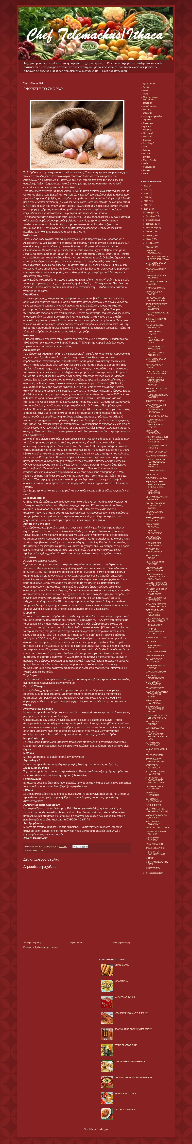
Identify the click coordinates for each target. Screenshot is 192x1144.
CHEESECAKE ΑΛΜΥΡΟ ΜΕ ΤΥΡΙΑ (156, 833)
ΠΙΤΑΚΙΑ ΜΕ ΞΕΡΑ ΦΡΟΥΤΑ (153, 332)
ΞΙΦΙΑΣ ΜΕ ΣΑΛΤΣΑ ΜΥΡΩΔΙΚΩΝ (154, 326)
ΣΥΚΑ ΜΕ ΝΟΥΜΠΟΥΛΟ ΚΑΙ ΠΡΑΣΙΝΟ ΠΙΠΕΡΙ (156, 584)
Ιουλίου (149, 232)
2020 (146, 186)
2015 (146, 205)
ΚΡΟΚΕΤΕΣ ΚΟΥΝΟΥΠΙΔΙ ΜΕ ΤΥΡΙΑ (154, 340)
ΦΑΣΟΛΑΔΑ (150, 641)
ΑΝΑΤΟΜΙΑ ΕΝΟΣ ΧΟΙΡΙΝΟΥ (153, 723)
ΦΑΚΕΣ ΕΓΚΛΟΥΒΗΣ (154, 848)
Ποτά (145, 146)
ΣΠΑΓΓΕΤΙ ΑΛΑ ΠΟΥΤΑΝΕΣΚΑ (153, 683)
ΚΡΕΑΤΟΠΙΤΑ (151, 474)
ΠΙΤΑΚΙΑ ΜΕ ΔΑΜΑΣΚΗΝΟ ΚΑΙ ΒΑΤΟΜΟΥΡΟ (154, 631)
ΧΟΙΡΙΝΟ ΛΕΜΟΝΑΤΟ (155, 471)
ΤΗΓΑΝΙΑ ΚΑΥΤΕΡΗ (154, 625)
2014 (146, 209)
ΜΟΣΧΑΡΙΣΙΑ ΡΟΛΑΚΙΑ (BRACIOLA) (155, 816)
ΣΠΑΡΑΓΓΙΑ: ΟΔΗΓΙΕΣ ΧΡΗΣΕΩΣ (155, 646)
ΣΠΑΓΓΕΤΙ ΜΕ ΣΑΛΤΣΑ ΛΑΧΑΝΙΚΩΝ (155, 360)
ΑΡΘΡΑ (34, 851)
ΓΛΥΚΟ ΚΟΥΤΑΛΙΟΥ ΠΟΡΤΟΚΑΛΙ (154, 660)
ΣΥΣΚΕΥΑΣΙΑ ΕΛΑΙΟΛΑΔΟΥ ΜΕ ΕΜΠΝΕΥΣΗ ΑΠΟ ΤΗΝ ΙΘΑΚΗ (156, 735)
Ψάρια (146, 173)
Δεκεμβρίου (151, 212)
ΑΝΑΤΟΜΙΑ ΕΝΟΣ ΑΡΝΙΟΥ (153, 556)
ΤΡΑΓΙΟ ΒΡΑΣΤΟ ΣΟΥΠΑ (126, 1045)
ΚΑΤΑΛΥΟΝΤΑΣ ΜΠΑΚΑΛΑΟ (152, 525)
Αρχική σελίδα (75, 943)
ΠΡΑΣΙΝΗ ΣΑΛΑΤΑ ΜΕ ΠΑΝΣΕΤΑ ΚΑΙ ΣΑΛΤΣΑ (155, 505)
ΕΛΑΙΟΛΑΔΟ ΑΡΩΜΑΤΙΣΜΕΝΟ (154, 676)
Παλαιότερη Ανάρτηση (120, 943)
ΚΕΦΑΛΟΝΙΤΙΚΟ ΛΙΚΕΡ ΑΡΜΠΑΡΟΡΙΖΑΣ (133, 1029)
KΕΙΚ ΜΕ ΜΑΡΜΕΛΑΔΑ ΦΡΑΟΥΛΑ (130, 1061)
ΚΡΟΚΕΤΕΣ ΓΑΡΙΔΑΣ (155, 401)
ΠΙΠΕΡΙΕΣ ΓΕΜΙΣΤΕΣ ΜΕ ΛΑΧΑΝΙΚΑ (156, 396)
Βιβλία (146, 90)
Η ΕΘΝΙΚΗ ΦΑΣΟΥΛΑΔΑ (156, 637)
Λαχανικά (147, 130)
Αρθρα (146, 87)
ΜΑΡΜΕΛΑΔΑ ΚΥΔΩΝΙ (125, 997)
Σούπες (146, 157)
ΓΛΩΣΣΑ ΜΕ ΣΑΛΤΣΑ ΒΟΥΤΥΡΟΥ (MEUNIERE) (154, 612)
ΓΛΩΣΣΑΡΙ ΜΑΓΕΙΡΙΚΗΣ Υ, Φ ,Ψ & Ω (156, 447)
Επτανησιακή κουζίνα (152, 116)
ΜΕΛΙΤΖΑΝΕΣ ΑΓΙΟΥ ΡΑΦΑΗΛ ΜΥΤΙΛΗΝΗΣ (156, 810)
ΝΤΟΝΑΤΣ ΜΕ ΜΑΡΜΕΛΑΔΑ (152, 432)
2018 (146, 193)
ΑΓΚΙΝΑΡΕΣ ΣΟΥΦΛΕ (155, 288)
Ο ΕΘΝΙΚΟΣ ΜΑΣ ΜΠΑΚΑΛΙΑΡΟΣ (153, 544)
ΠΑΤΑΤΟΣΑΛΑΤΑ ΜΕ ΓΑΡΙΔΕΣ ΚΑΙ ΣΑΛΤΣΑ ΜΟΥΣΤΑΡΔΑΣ (156, 576)
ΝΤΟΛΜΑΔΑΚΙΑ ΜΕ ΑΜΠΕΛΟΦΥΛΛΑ (154, 569)
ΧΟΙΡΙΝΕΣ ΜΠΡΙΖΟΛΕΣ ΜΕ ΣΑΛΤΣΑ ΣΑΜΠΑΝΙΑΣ (156, 306)
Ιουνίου (149, 235)
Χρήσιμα (147, 170)
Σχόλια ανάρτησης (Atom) (46, 947)
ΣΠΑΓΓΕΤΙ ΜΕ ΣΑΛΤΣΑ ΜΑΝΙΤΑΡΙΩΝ (155, 264)
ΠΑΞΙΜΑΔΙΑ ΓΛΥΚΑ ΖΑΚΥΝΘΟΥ (154, 787)
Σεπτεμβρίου (152, 224)
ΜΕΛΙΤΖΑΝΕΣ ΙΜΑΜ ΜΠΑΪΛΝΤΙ (154, 563)
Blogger (104, 1129)
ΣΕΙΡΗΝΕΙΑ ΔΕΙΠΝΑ (154, 728)
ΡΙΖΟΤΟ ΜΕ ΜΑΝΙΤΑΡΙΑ (156, 456)
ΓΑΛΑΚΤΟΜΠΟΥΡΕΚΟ (155, 672)
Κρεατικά (147, 126)
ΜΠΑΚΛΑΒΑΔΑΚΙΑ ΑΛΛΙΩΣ (153, 293)
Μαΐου (149, 239)
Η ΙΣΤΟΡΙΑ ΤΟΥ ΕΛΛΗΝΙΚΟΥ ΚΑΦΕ (155, 853)
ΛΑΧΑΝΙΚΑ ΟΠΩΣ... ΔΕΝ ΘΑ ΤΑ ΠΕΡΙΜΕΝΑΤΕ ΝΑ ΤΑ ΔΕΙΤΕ (156, 439)
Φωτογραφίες (149, 167)
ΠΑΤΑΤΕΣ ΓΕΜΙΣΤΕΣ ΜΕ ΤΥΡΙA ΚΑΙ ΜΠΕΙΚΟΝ (156, 372)
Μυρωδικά (147, 136)
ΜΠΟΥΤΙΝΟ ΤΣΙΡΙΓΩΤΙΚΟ (157, 828)
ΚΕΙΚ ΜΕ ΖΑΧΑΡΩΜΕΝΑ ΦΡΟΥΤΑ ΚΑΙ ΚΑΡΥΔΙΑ (157, 257)
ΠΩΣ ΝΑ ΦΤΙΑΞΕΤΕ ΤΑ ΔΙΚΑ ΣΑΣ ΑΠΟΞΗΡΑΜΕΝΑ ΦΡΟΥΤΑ (155, 423)
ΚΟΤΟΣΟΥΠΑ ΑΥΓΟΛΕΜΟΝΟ (153, 800)
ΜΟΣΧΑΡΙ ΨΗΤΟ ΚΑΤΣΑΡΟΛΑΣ (153, 701)
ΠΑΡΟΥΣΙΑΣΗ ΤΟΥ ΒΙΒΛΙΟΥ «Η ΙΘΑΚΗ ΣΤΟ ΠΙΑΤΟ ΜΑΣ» (155, 484)
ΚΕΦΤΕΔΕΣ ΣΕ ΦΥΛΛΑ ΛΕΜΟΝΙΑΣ (155, 276)
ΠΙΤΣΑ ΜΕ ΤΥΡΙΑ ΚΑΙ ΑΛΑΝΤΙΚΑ (154, 519)
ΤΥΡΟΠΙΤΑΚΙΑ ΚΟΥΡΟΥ (156, 478)
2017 (146, 197)
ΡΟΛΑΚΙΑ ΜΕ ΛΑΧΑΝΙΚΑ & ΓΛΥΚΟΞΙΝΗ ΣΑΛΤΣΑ (156, 694)
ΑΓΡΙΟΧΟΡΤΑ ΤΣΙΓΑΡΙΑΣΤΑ (152, 766)
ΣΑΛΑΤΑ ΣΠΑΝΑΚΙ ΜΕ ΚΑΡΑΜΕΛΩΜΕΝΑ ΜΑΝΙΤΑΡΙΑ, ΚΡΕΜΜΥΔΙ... (155, 463)
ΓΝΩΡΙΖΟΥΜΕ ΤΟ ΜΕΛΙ (156, 651)
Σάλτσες (146, 153)
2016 (146, 201)
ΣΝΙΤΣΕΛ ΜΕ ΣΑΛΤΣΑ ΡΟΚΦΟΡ (155, 666)
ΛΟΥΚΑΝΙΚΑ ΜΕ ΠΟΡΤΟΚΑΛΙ (152, 744)
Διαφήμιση (147, 103)
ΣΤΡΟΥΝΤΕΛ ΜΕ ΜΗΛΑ (156, 452)
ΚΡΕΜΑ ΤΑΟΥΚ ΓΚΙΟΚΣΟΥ (152, 839)
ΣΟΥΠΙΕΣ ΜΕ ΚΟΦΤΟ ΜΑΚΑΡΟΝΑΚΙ (155, 347)
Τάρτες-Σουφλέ (149, 160)
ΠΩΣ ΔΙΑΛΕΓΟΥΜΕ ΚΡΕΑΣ (154, 366)
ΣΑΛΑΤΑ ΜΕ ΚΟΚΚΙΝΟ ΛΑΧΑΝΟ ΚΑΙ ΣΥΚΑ (155, 605)
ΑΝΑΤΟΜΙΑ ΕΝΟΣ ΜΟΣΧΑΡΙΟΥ (153, 822)
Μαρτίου (150, 247)
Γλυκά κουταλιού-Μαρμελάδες (150, 98)
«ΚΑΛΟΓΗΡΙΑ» (121, 981)
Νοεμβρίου (151, 216)
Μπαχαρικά (148, 133)
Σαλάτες (146, 150)
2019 (146, 189)
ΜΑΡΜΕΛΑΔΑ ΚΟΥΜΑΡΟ (126, 1093)
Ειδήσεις (147, 110)
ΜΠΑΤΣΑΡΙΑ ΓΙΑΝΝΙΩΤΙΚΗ (152, 794)
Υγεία (145, 163)
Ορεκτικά (147, 140)
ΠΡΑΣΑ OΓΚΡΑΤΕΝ (154, 755)
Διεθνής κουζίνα (150, 106)
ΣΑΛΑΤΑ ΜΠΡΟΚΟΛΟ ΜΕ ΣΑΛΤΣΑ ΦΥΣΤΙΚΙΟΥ (156, 620)
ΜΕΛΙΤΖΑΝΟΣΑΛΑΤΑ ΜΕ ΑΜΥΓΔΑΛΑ (156, 498)
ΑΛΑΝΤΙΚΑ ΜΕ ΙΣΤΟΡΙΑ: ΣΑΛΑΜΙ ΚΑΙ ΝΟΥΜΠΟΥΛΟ (156, 591)
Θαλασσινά (148, 123)
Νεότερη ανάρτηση (32, 943)
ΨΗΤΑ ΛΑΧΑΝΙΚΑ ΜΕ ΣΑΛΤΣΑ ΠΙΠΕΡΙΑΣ (155, 299)
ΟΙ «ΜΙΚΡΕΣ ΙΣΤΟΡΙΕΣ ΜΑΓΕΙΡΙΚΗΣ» (155, 599)
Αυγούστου (151, 228)
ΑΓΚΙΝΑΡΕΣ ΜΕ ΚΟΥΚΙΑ (156, 416)
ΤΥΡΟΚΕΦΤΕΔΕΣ (153, 805)
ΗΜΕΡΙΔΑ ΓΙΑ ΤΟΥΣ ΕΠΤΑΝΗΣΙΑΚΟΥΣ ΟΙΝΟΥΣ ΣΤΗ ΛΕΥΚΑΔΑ (154, 381)
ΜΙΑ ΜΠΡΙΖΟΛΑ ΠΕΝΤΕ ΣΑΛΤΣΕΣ (156, 282)
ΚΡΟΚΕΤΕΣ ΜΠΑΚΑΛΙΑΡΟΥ (153, 531)
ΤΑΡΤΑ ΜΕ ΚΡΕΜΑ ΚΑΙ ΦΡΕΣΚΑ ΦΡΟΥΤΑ (133, 1077)
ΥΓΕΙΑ (40, 851)
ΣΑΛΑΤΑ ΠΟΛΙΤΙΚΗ (154, 844)
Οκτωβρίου (151, 220)
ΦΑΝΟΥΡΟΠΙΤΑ (152, 868)
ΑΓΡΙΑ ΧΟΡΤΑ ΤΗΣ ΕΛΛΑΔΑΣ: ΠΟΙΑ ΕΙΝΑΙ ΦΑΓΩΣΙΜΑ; (154, 780)
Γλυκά (145, 94)
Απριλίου (150, 243)
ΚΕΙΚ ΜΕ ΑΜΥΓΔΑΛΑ (154, 655)
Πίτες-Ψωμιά (148, 143)
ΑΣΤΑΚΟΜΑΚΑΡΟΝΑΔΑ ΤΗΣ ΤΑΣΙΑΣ (131, 1013)
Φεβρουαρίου (152, 873)
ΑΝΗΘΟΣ (149, 858)
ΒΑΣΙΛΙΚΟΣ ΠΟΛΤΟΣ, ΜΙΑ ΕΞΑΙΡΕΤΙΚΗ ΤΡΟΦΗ (155, 709)
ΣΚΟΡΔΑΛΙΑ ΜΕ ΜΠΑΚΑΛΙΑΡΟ (153, 538)
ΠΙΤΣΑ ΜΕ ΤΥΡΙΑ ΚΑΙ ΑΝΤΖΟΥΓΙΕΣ (154, 353)
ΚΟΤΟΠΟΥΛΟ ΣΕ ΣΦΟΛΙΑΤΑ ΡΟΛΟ (154, 760)
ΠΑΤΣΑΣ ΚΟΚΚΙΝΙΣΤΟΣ (125, 1109)
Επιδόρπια (148, 113)
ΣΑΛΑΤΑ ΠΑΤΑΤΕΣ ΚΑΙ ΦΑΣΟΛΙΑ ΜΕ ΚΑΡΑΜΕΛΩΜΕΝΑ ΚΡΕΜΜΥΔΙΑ (155, 408)
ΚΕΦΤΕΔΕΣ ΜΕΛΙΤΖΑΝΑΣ (152, 251)
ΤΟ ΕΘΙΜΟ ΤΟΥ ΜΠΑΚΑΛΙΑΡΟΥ (153, 550)
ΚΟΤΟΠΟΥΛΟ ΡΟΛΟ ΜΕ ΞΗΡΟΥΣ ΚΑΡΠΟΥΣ (156, 716)
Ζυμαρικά (147, 120)
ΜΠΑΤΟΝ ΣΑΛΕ (122, 965)
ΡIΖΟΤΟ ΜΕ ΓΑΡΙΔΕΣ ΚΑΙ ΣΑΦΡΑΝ (155, 772)
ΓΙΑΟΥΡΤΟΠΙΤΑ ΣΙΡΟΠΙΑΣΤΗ (152, 492)
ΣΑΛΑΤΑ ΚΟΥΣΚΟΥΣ (154, 688)
